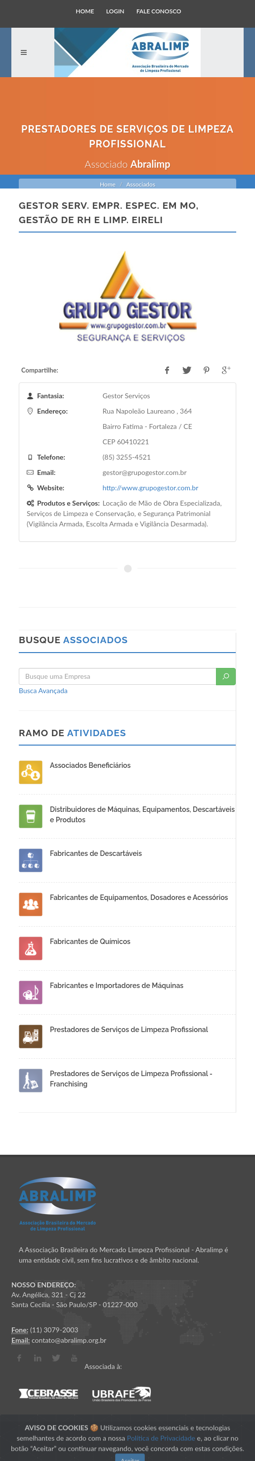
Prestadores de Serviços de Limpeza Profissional (129, 1030)
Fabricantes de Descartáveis (96, 853)
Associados (140, 184)
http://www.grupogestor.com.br (151, 487)
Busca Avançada (43, 690)
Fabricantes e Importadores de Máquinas (116, 986)
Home (85, 11)
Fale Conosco (158, 11)
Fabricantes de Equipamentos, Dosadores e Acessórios (139, 897)
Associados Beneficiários (90, 765)
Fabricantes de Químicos (90, 941)
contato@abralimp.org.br (69, 1340)
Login (115, 11)
